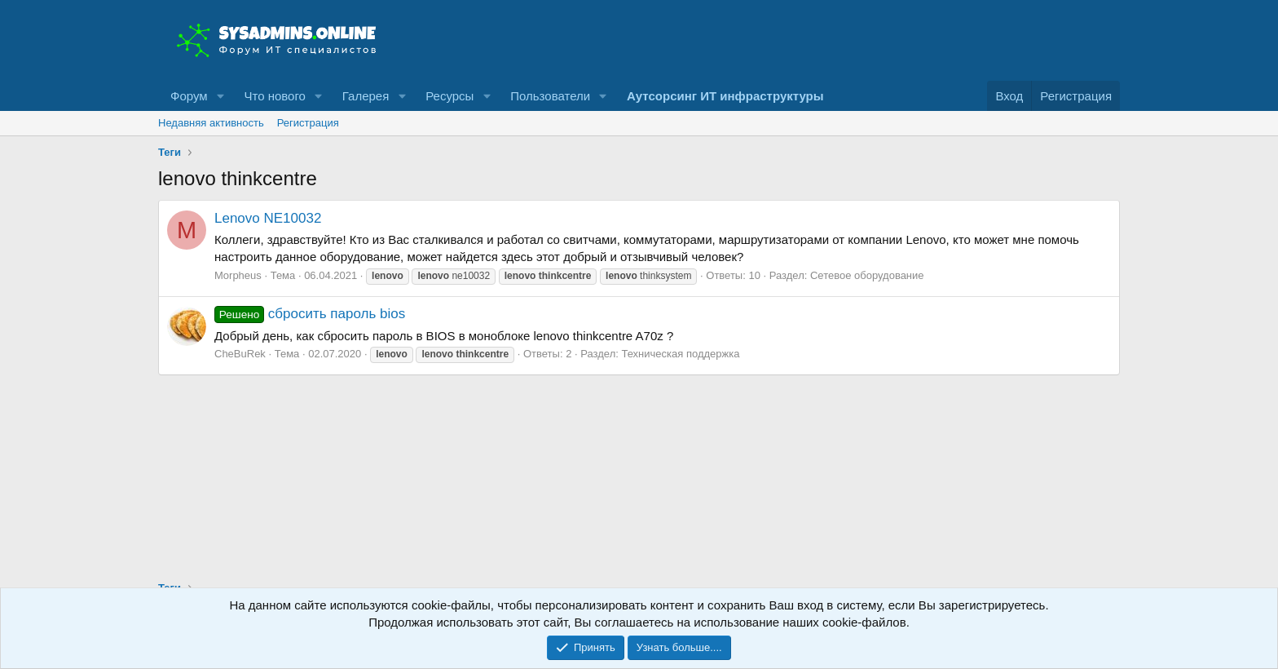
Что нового (274, 96)
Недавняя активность (211, 123)
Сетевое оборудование (867, 275)
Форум (189, 96)
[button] (220, 96)
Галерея (366, 96)
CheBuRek (240, 354)
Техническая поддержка (680, 354)
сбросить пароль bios (309, 313)
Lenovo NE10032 (267, 218)
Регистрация (308, 123)
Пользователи (550, 96)
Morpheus (238, 275)
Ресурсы (449, 96)
